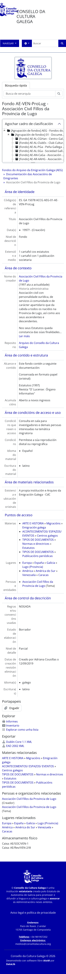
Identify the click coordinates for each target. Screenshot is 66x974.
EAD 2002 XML (13, 746)
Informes (10, 721)
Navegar (8, 43)
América (27, 571)
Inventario (10, 725)
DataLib (10, 964)
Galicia (51, 563)
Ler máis (24, 336)
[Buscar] (45, 43)
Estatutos (28, 548)
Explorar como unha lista (20, 729)
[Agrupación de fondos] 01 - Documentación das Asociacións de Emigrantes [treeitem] (38, 135)
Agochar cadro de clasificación (29, 123)
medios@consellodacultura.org (33, 944)
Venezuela (29, 575)
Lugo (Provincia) (32, 567)
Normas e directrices (35, 544)
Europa (27, 563)
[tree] (33, 145)
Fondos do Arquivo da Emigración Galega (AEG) (32, 170)
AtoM (46, 960)
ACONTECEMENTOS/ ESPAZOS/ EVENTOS (28, 766)
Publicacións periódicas (37, 556)
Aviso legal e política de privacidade (33, 912)
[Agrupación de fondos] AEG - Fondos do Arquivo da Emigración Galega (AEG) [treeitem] (36, 131)
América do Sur (45, 571)
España (39, 563)
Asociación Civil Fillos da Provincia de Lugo (29, 799)
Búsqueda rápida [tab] (16, 85)
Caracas (43, 575)
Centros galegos (47, 535)
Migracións (53, 523)
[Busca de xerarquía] (29, 93)
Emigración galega (34, 527)
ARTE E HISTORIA (33, 523)
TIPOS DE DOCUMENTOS (38, 540)
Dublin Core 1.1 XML (17, 742)
